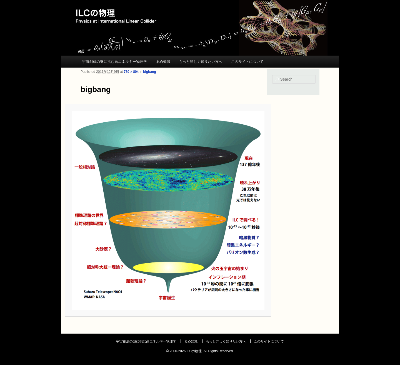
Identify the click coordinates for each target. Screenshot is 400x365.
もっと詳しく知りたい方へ (200, 61)
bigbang (149, 72)
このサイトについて (247, 61)
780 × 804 (131, 72)
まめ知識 (163, 61)
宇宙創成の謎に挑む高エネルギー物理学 (114, 61)
